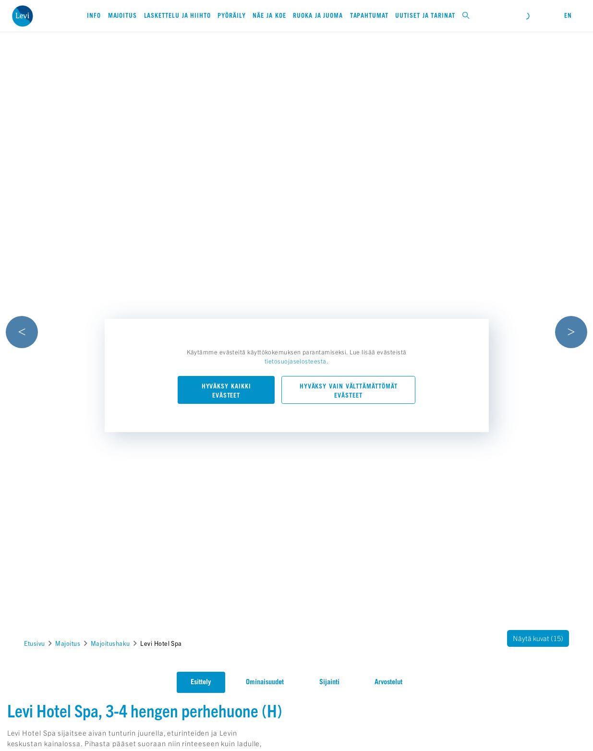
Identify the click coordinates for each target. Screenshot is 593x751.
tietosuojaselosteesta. (296, 361)
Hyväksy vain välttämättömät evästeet (349, 391)
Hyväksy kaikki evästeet (226, 391)
